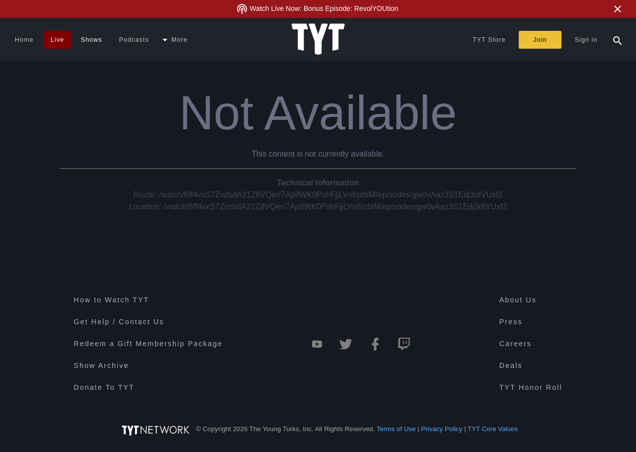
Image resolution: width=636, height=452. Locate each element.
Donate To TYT (104, 387)
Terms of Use (396, 429)
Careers (515, 344)
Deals (511, 365)
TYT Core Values (493, 429)
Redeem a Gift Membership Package (148, 344)
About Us (518, 300)
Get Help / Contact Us (119, 322)
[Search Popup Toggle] (618, 40)
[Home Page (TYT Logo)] (318, 39)
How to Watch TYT (111, 300)
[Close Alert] (617, 9)
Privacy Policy (442, 429)
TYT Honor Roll (530, 387)
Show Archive (101, 365)
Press (511, 322)
